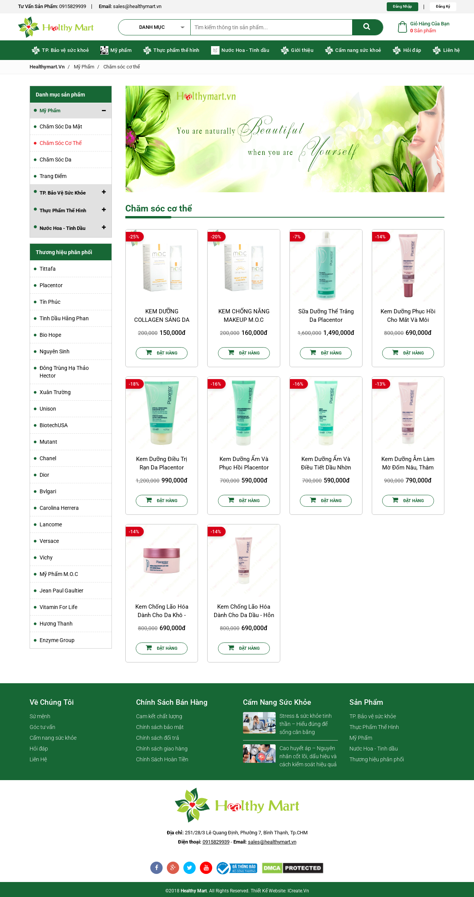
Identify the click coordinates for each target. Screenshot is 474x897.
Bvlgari (48, 493)
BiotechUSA (54, 427)
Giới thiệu (297, 52)
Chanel (48, 460)
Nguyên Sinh (55, 353)
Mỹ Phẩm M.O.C (59, 576)
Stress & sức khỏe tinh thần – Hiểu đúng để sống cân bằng (305, 726)
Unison (48, 411)
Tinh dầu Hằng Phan (64, 320)
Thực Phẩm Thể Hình (374, 729)
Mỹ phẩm (115, 52)
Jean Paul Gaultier (61, 592)
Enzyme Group (57, 642)
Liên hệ (446, 52)
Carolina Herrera (59, 510)
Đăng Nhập (402, 6)
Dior (44, 477)
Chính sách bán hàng (172, 704)
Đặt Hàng (162, 354)
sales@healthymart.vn (137, 6)
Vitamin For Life (58, 609)
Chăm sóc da (56, 161)
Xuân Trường (55, 394)
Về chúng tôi (52, 704)
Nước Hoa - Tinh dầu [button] (62, 230)
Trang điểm (53, 178)
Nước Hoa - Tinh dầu (240, 52)
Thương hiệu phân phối (376, 761)
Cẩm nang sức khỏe (53, 740)
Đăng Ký (443, 6)
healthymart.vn (47, 69)
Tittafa (48, 271)
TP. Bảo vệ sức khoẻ (60, 52)
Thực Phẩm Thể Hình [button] (63, 212)
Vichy (46, 559)
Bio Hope (50, 337)
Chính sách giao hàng (162, 750)
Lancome (51, 526)
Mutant (48, 444)
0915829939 (72, 6)
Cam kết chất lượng (159, 718)
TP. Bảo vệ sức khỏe (372, 718)
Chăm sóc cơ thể (121, 69)
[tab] (70, 112)
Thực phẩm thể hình (171, 52)
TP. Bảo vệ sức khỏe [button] (63, 195)
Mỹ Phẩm (84, 69)
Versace (49, 543)
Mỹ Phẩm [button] (50, 112)
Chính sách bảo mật (160, 729)
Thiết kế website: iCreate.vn (280, 892)
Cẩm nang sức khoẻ (353, 52)
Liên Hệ (38, 761)
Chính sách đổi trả (157, 740)
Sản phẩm (366, 704)
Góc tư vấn (42, 729)
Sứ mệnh (40, 718)
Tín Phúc (50, 304)
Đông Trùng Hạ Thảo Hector (64, 374)
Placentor (51, 287)
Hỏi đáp (407, 52)
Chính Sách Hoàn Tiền (162, 761)
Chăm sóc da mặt (61, 128)
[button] (158, 28)
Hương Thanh (56, 625)
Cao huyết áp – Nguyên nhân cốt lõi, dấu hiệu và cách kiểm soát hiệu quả (308, 758)
